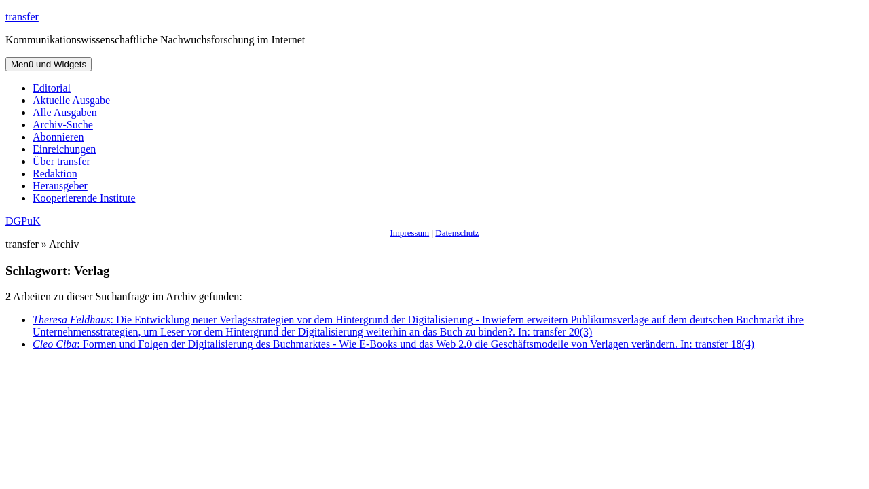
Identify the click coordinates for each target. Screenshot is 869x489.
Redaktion (55, 173)
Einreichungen (64, 149)
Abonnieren (58, 137)
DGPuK (23, 221)
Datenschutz (457, 233)
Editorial (52, 88)
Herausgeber (60, 186)
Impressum (409, 233)
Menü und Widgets (48, 64)
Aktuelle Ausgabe (71, 100)
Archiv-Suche (63, 124)
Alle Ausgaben (65, 112)
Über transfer (61, 161)
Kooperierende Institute (84, 198)
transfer (22, 16)
